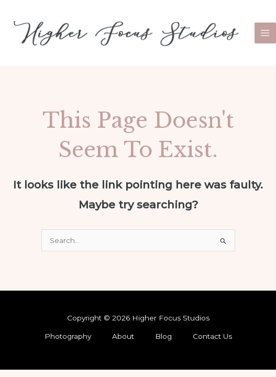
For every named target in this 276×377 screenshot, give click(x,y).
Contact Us (212, 336)
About (123, 336)
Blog (163, 336)
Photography (68, 336)
